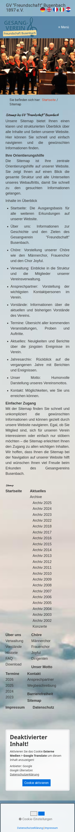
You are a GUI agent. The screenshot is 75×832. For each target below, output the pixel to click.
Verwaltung (14, 641)
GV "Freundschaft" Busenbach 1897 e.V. (35, 8)
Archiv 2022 (42, 520)
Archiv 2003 (42, 615)
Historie (12, 653)
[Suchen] (69, 807)
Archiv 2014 (42, 550)
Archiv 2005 (42, 603)
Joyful (36, 653)
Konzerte (40, 626)
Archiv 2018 (42, 526)
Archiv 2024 (42, 509)
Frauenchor (40, 647)
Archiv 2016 (42, 538)
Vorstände (14, 647)
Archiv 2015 (42, 544)
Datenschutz (47, 814)
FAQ (9, 659)
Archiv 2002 (42, 621)
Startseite (49, 100)
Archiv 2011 (42, 568)
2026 (10, 680)
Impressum (28, 814)
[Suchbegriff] (37, 807)
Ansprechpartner (40, 680)
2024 (10, 691)
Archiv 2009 (42, 579)
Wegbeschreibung (41, 686)
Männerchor (41, 641)
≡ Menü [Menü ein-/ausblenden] (63, 27)
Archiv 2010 (42, 574)
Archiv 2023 (42, 515)
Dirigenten (39, 659)
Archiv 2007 (42, 591)
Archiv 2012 (42, 562)
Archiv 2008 (42, 585)
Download (14, 664)
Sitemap (63, 814)
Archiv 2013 (42, 556)
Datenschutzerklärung (24, 774)
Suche (26, 820)
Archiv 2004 (42, 609)
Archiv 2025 (42, 503)
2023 (10, 697)
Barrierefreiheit (43, 820)
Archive (36, 497)
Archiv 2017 (42, 532)
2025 (10, 686)
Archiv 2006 (42, 597)
